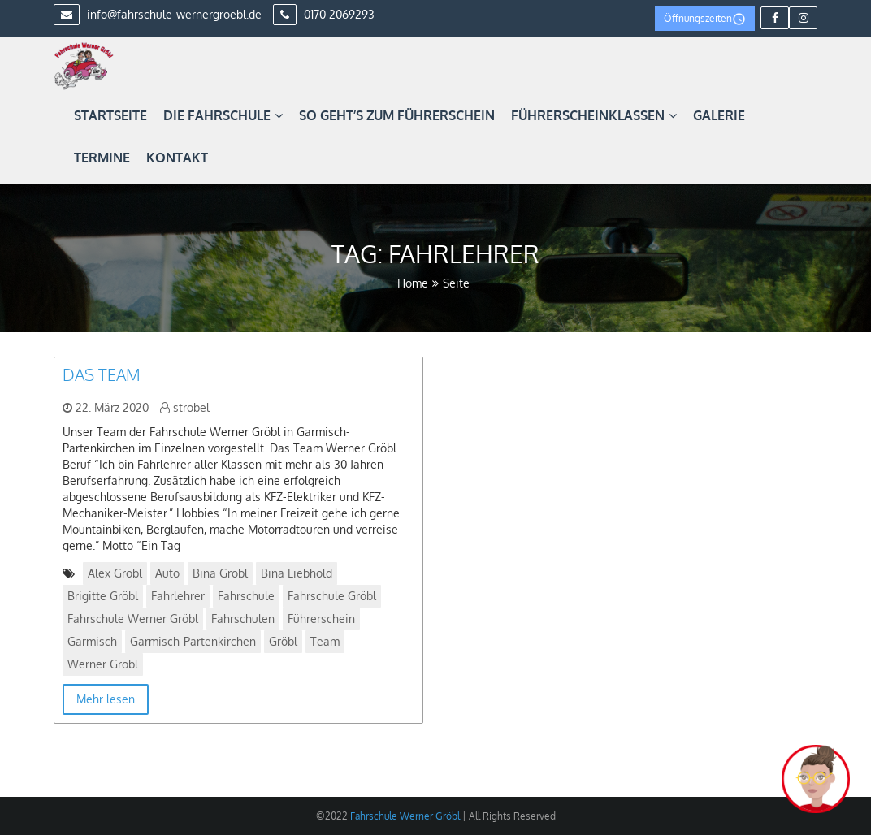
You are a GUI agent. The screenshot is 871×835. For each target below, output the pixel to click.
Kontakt (177, 157)
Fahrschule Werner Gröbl (132, 618)
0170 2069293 (324, 14)
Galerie (719, 115)
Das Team (102, 374)
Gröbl (283, 641)
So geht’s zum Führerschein (397, 115)
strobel (191, 407)
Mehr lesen (105, 699)
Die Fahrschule (223, 115)
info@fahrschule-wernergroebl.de (158, 14)
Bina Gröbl (220, 573)
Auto (167, 573)
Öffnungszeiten (705, 19)
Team (325, 641)
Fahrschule (246, 596)
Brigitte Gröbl (102, 596)
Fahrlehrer (178, 596)
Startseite (110, 115)
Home (412, 283)
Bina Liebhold (296, 573)
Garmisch (92, 641)
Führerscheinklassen (594, 115)
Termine (102, 157)
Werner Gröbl (102, 664)
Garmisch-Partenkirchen (193, 641)
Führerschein (321, 618)
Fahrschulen (243, 618)
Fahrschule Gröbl (332, 596)
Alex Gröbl (115, 573)
